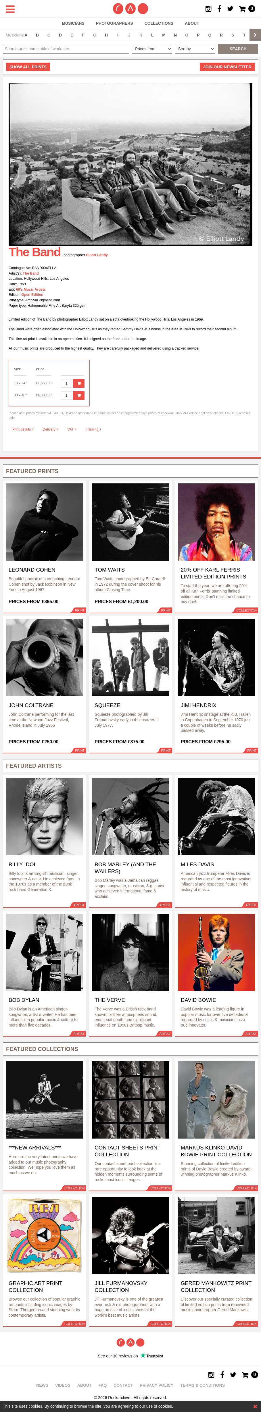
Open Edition (32, 295)
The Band (31, 273)
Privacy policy (156, 1385)
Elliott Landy (97, 255)
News (42, 1385)
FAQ (102, 1385)
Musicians (73, 23)
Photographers (114, 23)
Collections (159, 23)
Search (238, 49)
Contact (123, 1385)
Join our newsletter (227, 67)
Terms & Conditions (202, 1385)
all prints (28, 67)
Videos (62, 1385)
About (192, 23)
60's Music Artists (31, 290)
